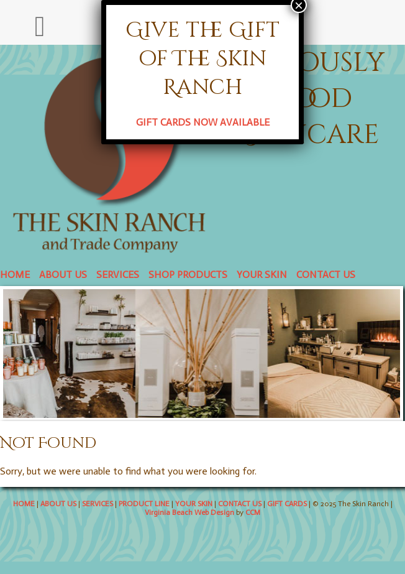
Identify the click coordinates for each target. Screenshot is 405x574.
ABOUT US (63, 274)
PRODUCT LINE (144, 503)
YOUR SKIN (262, 274)
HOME (15, 274)
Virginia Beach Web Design (189, 512)
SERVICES (117, 274)
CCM (252, 512)
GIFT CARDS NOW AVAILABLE (203, 122)
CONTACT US (325, 274)
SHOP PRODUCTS (187, 274)
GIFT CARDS (287, 503)
